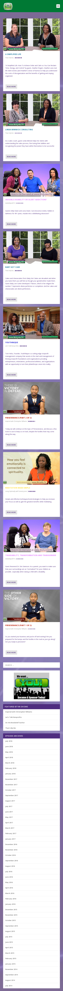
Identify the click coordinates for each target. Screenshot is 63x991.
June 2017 (9, 812)
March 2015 (9, 953)
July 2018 (8, 741)
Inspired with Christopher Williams (16, 421)
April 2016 (9, 888)
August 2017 (10, 801)
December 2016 (11, 844)
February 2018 (10, 768)
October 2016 (10, 855)
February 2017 (10, 833)
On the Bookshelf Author (15, 723)
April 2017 (9, 823)
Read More (11, 87)
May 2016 (9, 882)
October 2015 (10, 920)
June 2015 (9, 942)
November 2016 (11, 850)
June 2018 (9, 746)
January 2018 (10, 774)
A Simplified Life (13, 54)
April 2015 (9, 947)
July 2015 (8, 937)
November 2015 (11, 915)
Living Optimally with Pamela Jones (16, 491)
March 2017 (9, 828)
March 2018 (9, 763)
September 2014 (11, 975)
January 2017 (10, 839)
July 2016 (8, 871)
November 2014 (11, 969)
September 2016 (11, 861)
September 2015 (11, 926)
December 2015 (11, 909)
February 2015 (10, 958)
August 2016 (10, 866)
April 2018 (9, 757)
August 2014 (10, 980)
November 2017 (11, 785)
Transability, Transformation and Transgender (30, 555)
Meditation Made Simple (17, 488)
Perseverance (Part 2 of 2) (18, 418)
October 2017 (10, 790)
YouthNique (11, 342)
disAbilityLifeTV (10, 203)
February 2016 (10, 899)
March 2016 (9, 893)
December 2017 (11, 779)
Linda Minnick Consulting (19, 129)
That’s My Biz (10, 728)
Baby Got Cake (12, 267)
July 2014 (8, 986)
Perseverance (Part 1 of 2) (18, 625)
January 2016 (10, 904)
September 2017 (11, 795)
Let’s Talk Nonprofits (13, 717)
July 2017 (8, 806)
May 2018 (9, 752)
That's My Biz (9, 58)
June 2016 (9, 877)
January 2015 (10, 964)
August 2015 (10, 931)
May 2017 (9, 817)
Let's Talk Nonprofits (11, 346)
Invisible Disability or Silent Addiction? (26, 199)
